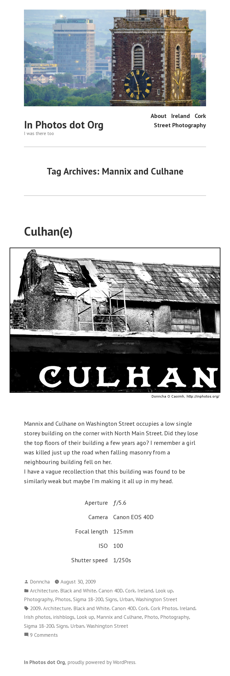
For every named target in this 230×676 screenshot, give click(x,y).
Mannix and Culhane (119, 616)
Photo (151, 616)
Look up (164, 590)
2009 (35, 608)
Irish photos (37, 616)
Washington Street (156, 599)
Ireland (180, 115)
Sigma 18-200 (88, 599)
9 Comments (44, 635)
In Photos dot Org (64, 124)
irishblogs (63, 616)
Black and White (78, 590)
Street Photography (180, 125)
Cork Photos (164, 608)
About (159, 115)
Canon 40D (111, 590)
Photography (38, 599)
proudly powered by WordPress (101, 662)
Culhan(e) (48, 231)
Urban (126, 599)
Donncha (40, 581)
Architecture (44, 590)
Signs (111, 599)
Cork (200, 115)
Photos (63, 599)
